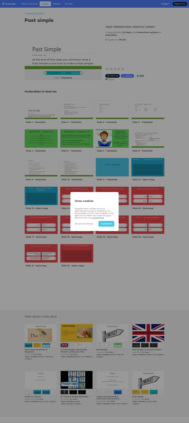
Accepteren (106, 224)
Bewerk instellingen (84, 224)
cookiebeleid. (98, 218)
